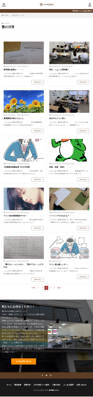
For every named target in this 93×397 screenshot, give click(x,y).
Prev (34, 288)
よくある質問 (68, 385)
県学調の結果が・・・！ (14, 69)
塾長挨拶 (17, 385)
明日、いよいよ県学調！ (60, 69)
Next (59, 288)
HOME (6, 15)
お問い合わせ (81, 385)
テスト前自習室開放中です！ (16, 215)
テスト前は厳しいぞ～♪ (59, 264)
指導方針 (27, 385)
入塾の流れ (56, 385)
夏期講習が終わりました (14, 118)
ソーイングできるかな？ (60, 215)
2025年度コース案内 (41, 385)
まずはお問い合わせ (23, 362)
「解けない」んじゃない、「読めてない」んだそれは (23, 265)
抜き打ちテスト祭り (58, 118)
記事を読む (37, 82)
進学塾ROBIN (53, 391)
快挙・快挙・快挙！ (58, 167)
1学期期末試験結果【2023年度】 (18, 167)
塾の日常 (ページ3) (18, 15)
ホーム (9, 385)
